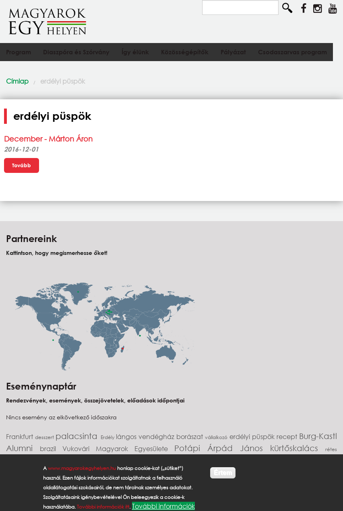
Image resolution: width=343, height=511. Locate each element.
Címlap (17, 81)
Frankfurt (20, 436)
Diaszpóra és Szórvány (76, 51)
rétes (331, 449)
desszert (45, 437)
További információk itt (103, 506)
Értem (223, 472)
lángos (127, 436)
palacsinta (78, 436)
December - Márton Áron (48, 138)
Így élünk (135, 51)
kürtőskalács (297, 448)
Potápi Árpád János (222, 448)
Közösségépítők (185, 51)
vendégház (157, 436)
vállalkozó (217, 437)
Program (18, 51)
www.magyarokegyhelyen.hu (82, 468)
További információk (163, 506)
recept (288, 436)
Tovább (21, 165)
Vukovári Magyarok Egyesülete (118, 448)
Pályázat (233, 51)
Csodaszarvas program (292, 51)
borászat (190, 436)
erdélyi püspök (62, 81)
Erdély (108, 437)
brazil (51, 448)
